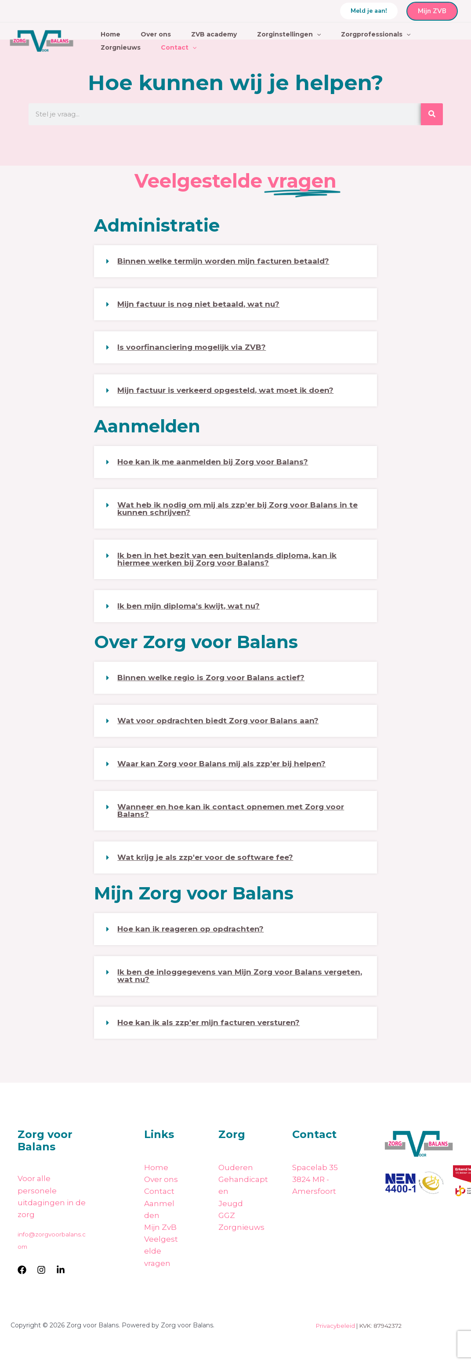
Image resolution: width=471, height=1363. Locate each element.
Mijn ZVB (432, 11)
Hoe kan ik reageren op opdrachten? (190, 928)
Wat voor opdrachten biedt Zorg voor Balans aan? (218, 720)
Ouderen (235, 1167)
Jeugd (230, 1203)
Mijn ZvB (160, 1227)
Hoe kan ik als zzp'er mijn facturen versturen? (208, 1022)
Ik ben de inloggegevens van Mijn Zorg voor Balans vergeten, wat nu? (239, 976)
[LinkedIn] (60, 1269)
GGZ (226, 1215)
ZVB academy (214, 34)
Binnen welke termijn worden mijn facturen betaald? (223, 261)
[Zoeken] (432, 114)
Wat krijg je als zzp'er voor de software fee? (205, 857)
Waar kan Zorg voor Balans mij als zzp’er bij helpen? (221, 763)
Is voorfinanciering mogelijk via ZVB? (191, 347)
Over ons (156, 34)
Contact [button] (178, 47)
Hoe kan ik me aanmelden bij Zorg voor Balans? (212, 461)
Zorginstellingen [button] (289, 34)
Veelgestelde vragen (161, 1251)
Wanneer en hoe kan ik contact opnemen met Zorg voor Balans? (230, 810)
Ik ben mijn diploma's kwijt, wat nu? (188, 606)
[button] (369, 11)
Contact (159, 1191)
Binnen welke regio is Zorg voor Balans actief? (210, 677)
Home (110, 34)
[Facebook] (22, 1269)
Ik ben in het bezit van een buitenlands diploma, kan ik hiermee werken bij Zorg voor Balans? (227, 559)
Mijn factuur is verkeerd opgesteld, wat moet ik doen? (225, 390)
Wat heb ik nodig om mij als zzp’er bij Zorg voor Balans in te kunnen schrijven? (237, 508)
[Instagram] (41, 1269)
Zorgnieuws (121, 47)
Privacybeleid (335, 1325)
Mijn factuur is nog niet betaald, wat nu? (198, 304)
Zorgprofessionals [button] (375, 34)
